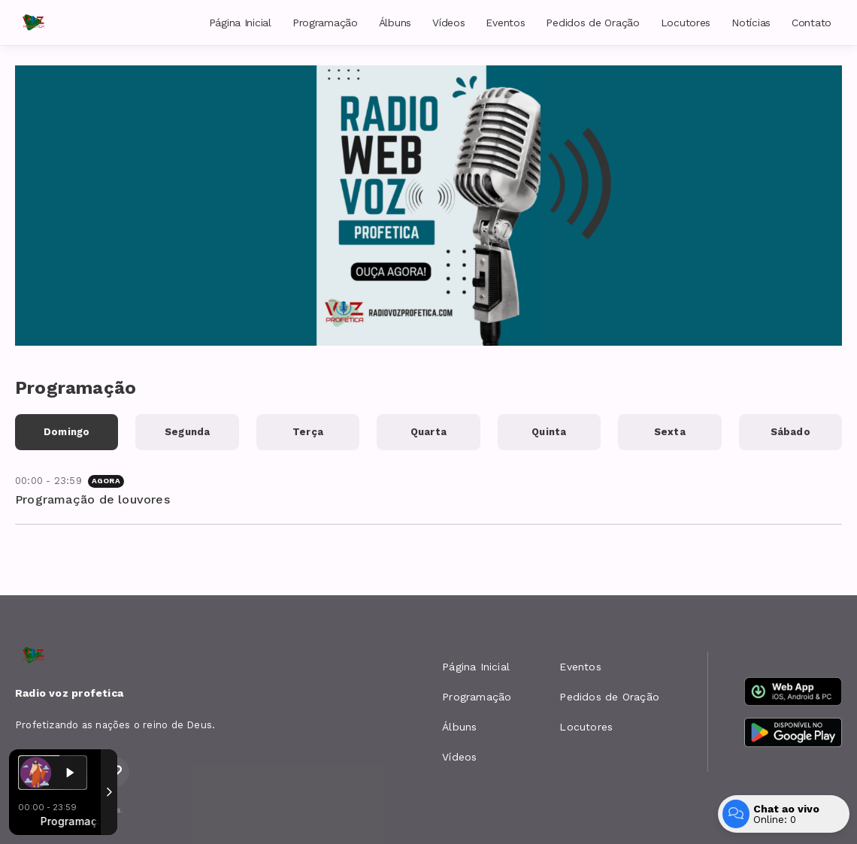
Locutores (685, 23)
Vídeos (448, 23)
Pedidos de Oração (592, 23)
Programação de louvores (92, 499)
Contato (811, 23)
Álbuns (395, 23)
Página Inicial (240, 23)
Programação (325, 23)
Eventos (505, 23)
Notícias (751, 23)
